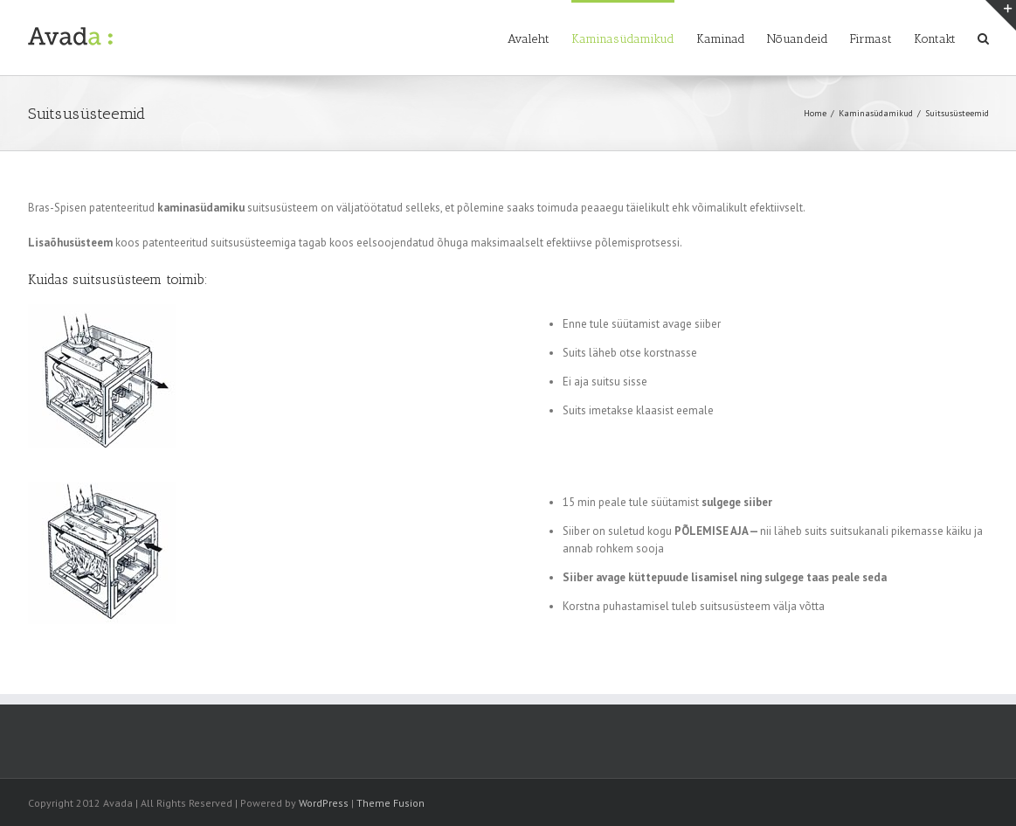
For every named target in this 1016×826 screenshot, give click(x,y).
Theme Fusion (390, 802)
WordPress (324, 802)
